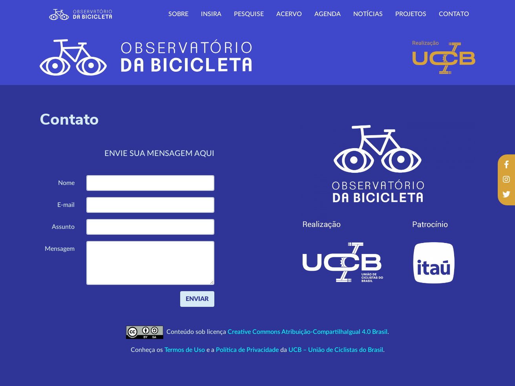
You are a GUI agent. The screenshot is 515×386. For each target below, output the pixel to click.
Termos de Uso (184, 350)
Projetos (410, 14)
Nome (66, 183)
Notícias (368, 14)
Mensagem (60, 249)
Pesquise (249, 14)
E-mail (66, 205)
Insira (211, 14)
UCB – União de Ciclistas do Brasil (336, 350)
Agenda (327, 14)
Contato (454, 14)
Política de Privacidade (247, 350)
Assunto (63, 227)
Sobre (178, 14)
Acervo (289, 14)
